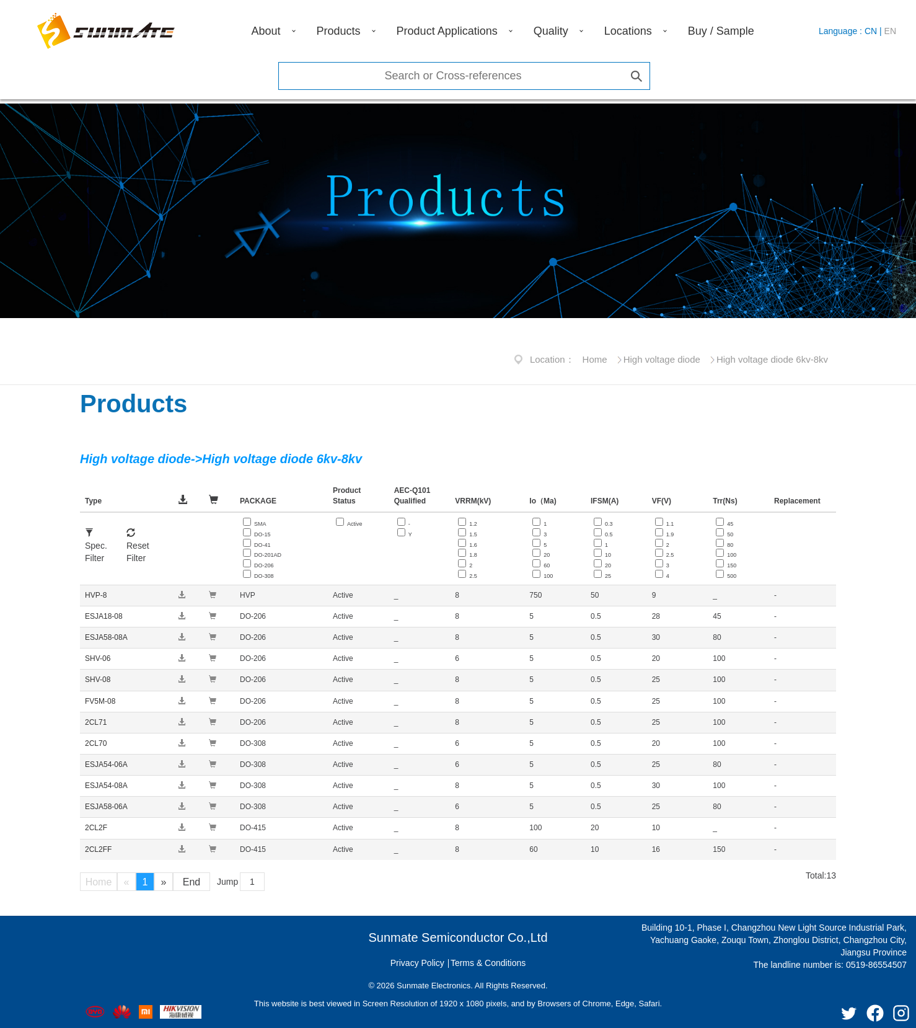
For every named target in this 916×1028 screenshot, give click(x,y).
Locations (628, 31)
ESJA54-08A (106, 785)
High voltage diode (661, 359)
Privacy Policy (417, 963)
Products (339, 31)
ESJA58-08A (106, 637)
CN (871, 31)
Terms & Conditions (488, 963)
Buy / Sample (721, 31)
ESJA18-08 (104, 616)
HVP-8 (96, 595)
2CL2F (96, 827)
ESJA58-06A (106, 806)
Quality (551, 31)
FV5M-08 (100, 701)
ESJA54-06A (106, 764)
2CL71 (96, 722)
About (266, 31)
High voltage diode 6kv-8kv (772, 359)
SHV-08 (97, 679)
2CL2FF (98, 849)
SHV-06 (97, 658)
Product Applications (447, 31)
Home (595, 359)
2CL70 (96, 743)
